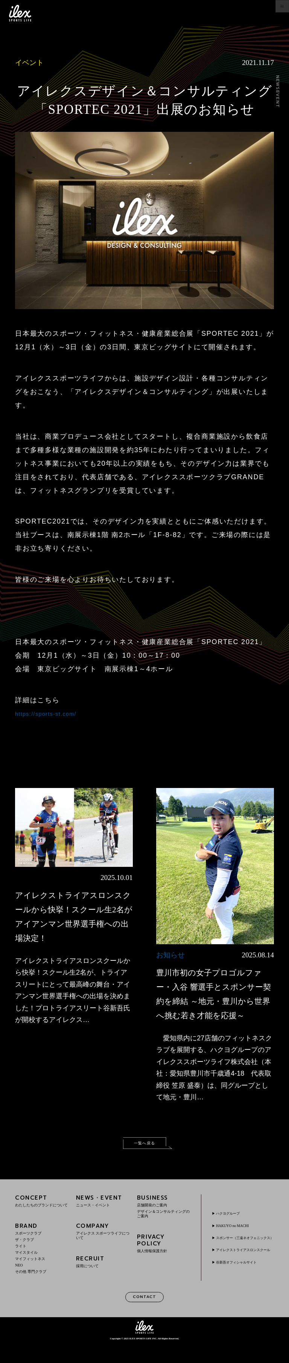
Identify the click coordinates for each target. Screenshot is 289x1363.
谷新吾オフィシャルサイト (244, 1285)
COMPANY (103, 1248)
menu (274, 13)
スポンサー (244, 1252)
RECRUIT (103, 1279)
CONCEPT (42, 1218)
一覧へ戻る (144, 1158)
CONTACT (144, 1315)
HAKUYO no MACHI (238, 1237)
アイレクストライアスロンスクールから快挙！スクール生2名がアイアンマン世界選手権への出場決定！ (73, 923)
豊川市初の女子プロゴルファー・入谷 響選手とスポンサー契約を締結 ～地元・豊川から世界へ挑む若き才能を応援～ (214, 1000)
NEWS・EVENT (103, 1218)
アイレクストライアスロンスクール (244, 1270)
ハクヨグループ (233, 1225)
